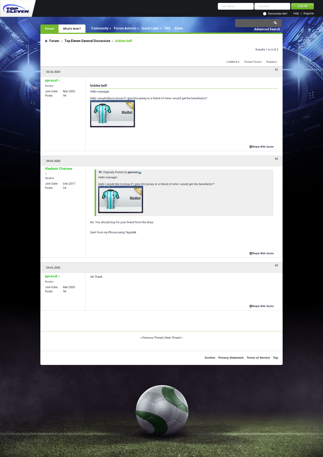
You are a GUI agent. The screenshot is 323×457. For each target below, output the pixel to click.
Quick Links (150, 28)
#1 (276, 69)
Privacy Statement (231, 357)
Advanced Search (267, 29)
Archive (210, 357)
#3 (276, 265)
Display (270, 61)
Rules (179, 28)
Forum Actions (125, 28)
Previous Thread (152, 337)
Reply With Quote (262, 146)
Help (296, 13)
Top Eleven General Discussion (87, 41)
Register (308, 13)
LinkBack (232, 61)
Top (275, 357)
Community (99, 28)
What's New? (72, 28)
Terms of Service (258, 357)
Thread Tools (252, 61)
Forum (49, 28)
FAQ (167, 28)
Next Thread (173, 337)
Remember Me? (277, 13)
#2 (276, 158)
